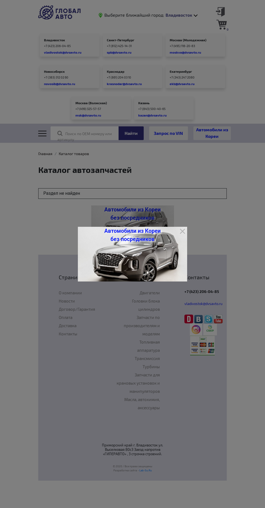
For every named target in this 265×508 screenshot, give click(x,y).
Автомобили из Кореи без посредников (132, 235)
